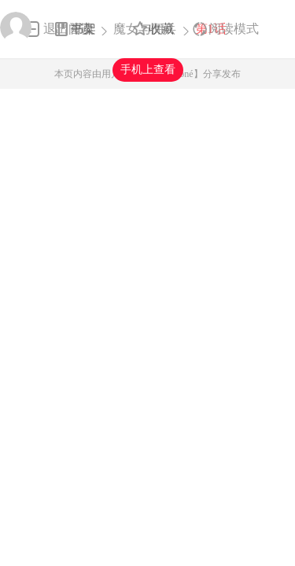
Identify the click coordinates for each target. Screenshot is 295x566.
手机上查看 (147, 69)
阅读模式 (233, 28)
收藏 (161, 28)
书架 (83, 28)
